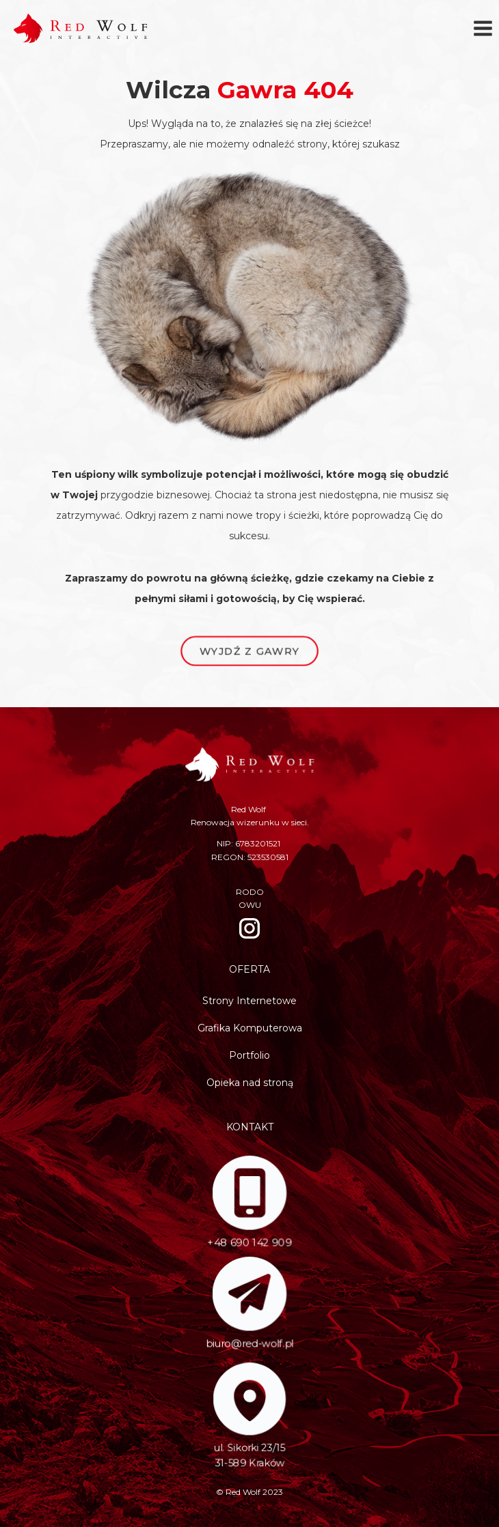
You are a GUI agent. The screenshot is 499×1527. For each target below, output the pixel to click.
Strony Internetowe (249, 1001)
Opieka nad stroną (249, 1082)
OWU (250, 905)
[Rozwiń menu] (482, 28)
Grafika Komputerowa (250, 1028)
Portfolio (249, 1055)
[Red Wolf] (80, 28)
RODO (250, 892)
